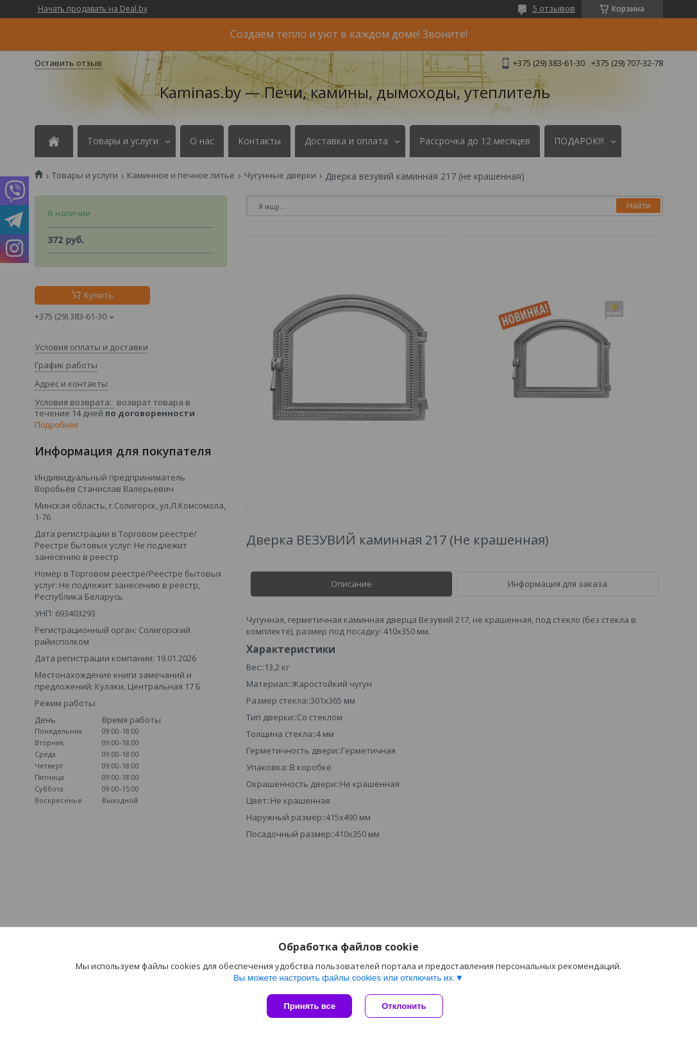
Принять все (309, 1006)
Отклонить (404, 1006)
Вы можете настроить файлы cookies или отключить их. (344, 978)
